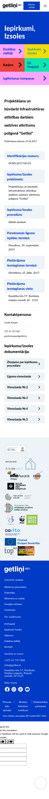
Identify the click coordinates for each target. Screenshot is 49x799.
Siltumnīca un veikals (14, 598)
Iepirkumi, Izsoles (34, 51)
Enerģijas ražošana (13, 604)
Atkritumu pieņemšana (15, 587)
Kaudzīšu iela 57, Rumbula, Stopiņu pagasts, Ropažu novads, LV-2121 (19, 673)
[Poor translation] (9, 741)
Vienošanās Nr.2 (17, 387)
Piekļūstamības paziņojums (40, 704)
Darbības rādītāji (9, 51)
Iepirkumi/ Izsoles (13, 629)
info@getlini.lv (12, 665)
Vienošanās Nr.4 (17, 408)
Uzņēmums (9, 609)
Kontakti (8, 646)
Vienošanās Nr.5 (17, 419)
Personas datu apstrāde (7, 706)
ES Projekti (33, 65)
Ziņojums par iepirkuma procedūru (22, 363)
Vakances (8, 635)
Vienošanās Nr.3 (17, 398)
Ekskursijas (9, 592)
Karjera (8, 65)
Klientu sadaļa (31, 6)
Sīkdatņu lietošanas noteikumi (23, 706)
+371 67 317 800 (14, 660)
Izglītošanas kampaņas (18, 78)
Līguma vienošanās (19, 376)
